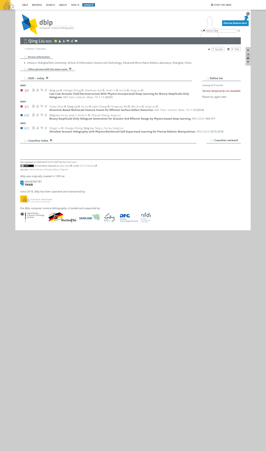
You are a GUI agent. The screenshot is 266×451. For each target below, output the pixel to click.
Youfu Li (38, 325)
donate (89, 4)
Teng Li (37, 321)
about (63, 4)
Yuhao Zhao (38, 355)
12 (24, 358)
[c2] (52, 317)
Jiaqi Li (37, 317)
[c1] (52, 321)
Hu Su (34, 340)
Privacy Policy (51, 390)
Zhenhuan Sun (39, 343)
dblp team (71, 382)
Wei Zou (35, 362)
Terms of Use (35, 390)
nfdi (74, 4)
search (50, 4)
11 (24, 355)
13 (24, 362)
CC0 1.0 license (87, 386)
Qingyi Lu (36, 332)
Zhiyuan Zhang (39, 351)
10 (24, 351)
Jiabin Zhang (38, 347)
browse (37, 4)
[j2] (51, 325)
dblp (25, 4)
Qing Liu (32, 75)
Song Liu (38, 328)
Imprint (64, 390)
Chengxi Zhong (39, 358)
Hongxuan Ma (39, 336)
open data (64, 386)
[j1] (56, 328)
